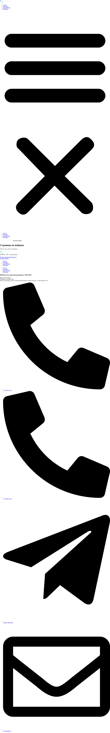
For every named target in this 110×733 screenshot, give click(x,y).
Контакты (5, 9)
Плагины (5, 6)
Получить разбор (17, 240)
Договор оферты (4, 258)
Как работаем (6, 7)
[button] (55, 121)
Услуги (5, 5)
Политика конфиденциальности (8, 257)
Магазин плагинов (5, 240)
